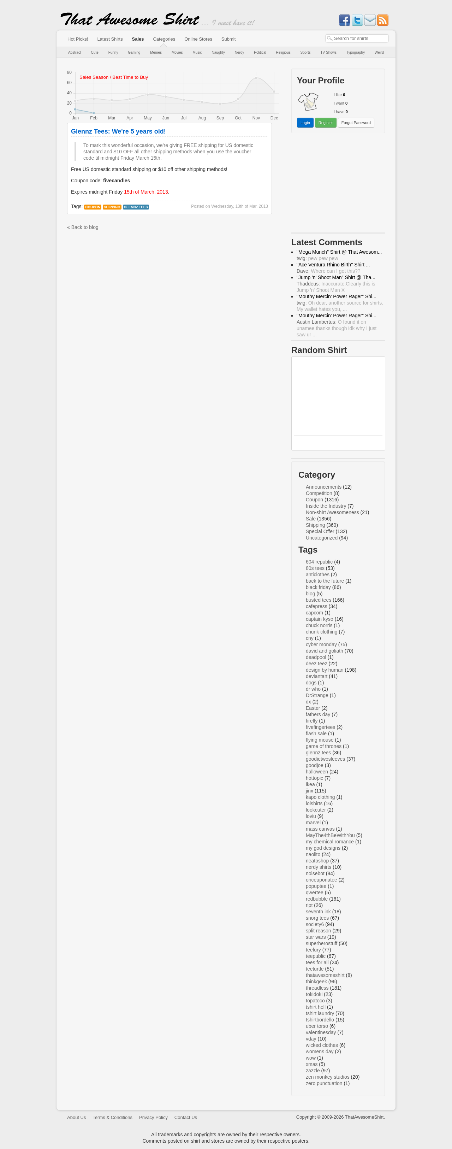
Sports (306, 52)
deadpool (316, 657)
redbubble (317, 899)
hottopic (314, 778)
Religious (283, 52)
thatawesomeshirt (325, 975)
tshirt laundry (320, 1013)
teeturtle (315, 969)
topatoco (315, 1000)
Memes (156, 52)
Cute (95, 52)
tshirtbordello (320, 1020)
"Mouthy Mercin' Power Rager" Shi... (336, 296)
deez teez (316, 663)
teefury (313, 950)
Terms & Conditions (112, 1117)
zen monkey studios (328, 1077)
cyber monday (321, 644)
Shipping (112, 207)
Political (260, 52)
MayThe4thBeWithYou (330, 835)
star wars (316, 937)
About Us (76, 1117)
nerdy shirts (318, 867)
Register (326, 122)
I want (339, 103)
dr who (313, 689)
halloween (317, 771)
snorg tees (317, 918)
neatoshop (317, 861)
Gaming (134, 52)
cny (310, 638)
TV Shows (328, 52)
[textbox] (357, 38)
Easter (313, 708)
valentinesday (321, 1032)
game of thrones (323, 746)
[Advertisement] (338, 184)
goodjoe (314, 765)
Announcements (323, 487)
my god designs (323, 848)
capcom (314, 612)
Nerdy (239, 52)
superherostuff (321, 943)
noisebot (315, 873)
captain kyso (319, 619)
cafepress (316, 606)
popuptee (316, 886)
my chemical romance (330, 841)
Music (197, 52)
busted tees (318, 600)
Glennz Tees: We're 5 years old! (118, 131)
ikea (310, 784)
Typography (355, 52)
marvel (313, 822)
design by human (325, 670)
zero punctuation (324, 1083)
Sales (138, 39)
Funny (113, 52)
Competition (319, 493)
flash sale (316, 733)
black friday (318, 587)
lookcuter (316, 810)
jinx (309, 791)
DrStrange (317, 695)
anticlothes (317, 574)
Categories (164, 39)
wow (311, 1058)
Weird (379, 52)
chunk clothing (322, 632)
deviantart (316, 676)
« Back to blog (83, 227)
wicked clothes (322, 1045)
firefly (311, 721)
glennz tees (136, 207)
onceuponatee (321, 880)
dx (308, 702)
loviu (311, 816)
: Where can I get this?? (329, 271)
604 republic (319, 562)
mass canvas (320, 829)
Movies (177, 52)
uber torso (317, 1026)
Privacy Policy (153, 1117)
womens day (320, 1051)
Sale (311, 519)
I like (338, 95)
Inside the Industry (326, 506)
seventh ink (318, 911)
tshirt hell (316, 1007)
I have (339, 112)
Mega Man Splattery (338, 442)
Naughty (218, 52)
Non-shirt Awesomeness (332, 512)
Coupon (92, 207)
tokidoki (314, 994)
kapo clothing (320, 797)
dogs (311, 682)
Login (305, 122)
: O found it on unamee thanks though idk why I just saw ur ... (336, 328)
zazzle (313, 1070)
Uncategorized (322, 538)
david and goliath (324, 651)
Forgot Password (356, 122)
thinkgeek (316, 981)
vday (311, 1039)
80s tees (315, 568)
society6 (315, 924)
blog (310, 593)
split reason (318, 930)
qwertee (314, 892)
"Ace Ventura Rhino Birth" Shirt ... (333, 264)
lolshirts (314, 803)
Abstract (74, 52)
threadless (317, 988)
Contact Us (185, 1117)
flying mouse (320, 740)
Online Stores (198, 39)
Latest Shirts (110, 39)
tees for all (317, 962)
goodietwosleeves (325, 759)
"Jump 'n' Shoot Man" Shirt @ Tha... (336, 277)
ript (309, 905)
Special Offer (320, 531)
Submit (228, 39)
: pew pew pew (317, 258)
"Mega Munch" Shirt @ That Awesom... (339, 252)
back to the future (325, 581)
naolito (313, 854)
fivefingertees (320, 727)
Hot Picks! (77, 39)
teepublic (316, 956)
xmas (311, 1064)
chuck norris (319, 625)
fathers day (318, 714)
